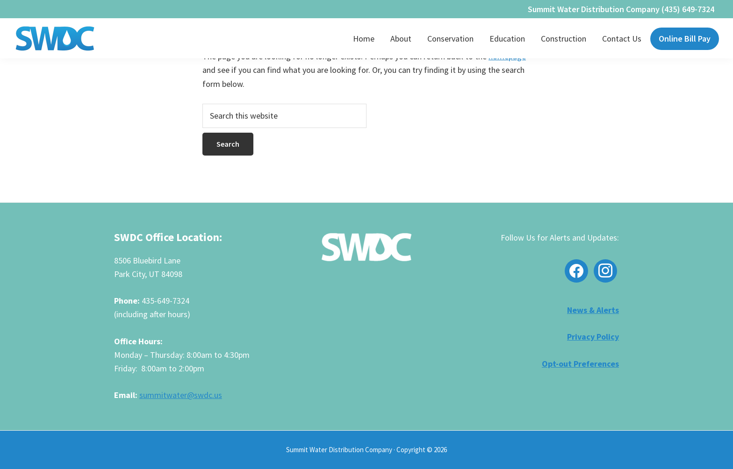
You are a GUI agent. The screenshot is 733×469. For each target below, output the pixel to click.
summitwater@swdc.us (180, 395)
